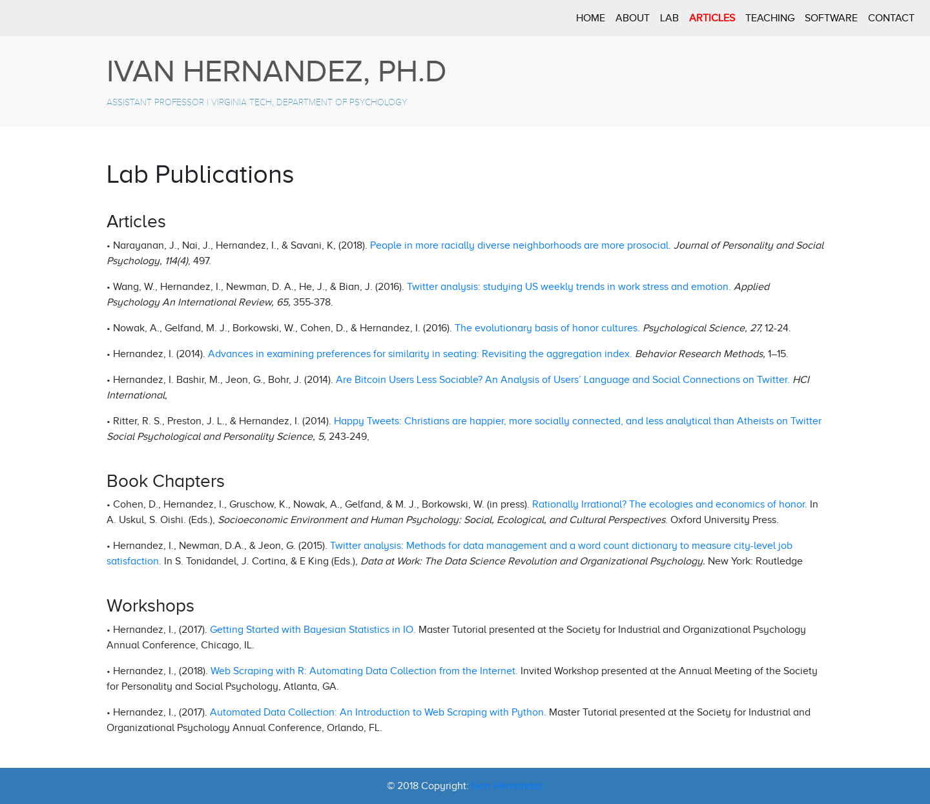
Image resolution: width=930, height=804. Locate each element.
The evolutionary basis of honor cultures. (547, 328)
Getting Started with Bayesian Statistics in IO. (313, 629)
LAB (669, 18)
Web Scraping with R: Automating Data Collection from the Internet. (364, 671)
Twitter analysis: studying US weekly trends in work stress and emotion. (569, 287)
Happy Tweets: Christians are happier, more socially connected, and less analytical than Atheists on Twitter (578, 421)
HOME (590, 18)
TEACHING (769, 18)
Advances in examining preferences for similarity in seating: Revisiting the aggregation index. (420, 354)
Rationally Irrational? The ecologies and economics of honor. (669, 504)
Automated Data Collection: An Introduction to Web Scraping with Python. (378, 712)
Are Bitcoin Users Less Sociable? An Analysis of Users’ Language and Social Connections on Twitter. (563, 380)
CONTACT (891, 18)
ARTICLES (712, 18)
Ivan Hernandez (507, 786)
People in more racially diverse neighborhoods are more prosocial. (522, 245)
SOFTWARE (831, 18)
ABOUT (632, 18)
